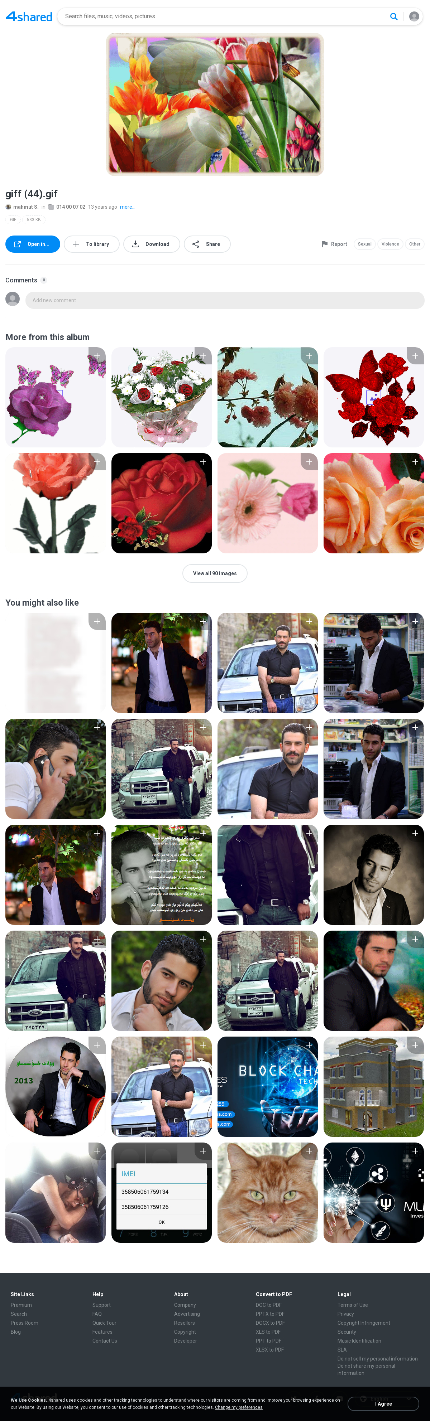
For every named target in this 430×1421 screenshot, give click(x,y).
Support (101, 1305)
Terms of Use (353, 1305)
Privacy (346, 1314)
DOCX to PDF (270, 1323)
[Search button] (393, 16)
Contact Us (104, 1341)
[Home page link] (29, 16)
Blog (16, 1332)
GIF (13, 219)
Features (102, 1332)
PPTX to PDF (270, 1314)
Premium (21, 1305)
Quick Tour (104, 1323)
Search (19, 1314)
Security (347, 1332)
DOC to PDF (269, 1305)
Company (185, 1305)
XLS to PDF (268, 1332)
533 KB (34, 219)
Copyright (185, 1332)
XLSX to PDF (270, 1350)
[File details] (55, 397)
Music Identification (359, 1341)
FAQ (97, 1314)
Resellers (184, 1323)
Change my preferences (239, 1407)
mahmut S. (22, 207)
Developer (185, 1341)
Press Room (24, 1323)
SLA (342, 1350)
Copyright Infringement (364, 1323)
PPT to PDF (268, 1341)
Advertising (187, 1314)
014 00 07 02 (66, 207)
